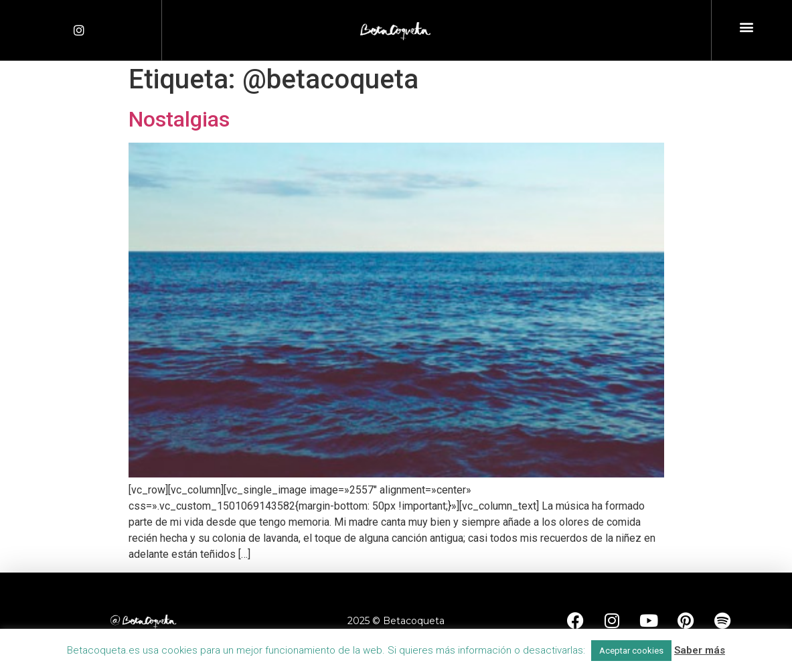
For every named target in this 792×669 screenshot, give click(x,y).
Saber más (699, 650)
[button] (746, 27)
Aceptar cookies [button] (631, 651)
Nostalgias (179, 119)
